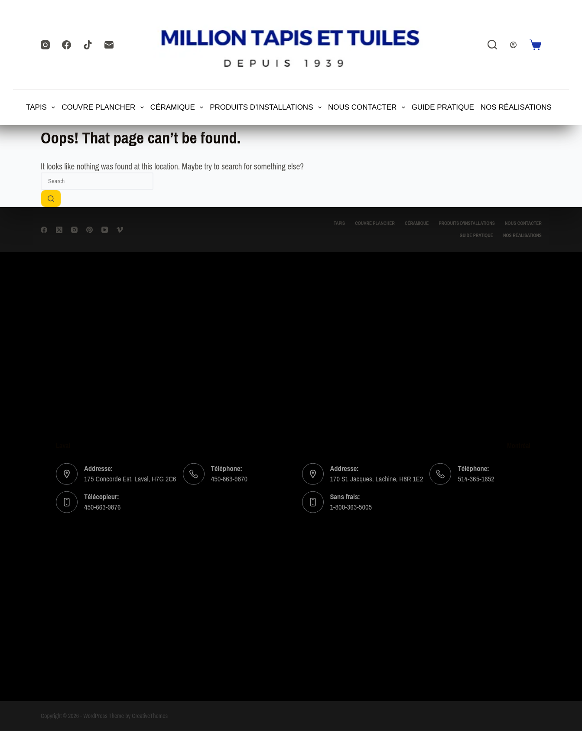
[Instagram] (45, 44)
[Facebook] (66, 44)
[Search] (492, 44)
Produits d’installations (266, 107)
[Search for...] (97, 181)
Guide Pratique (443, 107)
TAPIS (41, 107)
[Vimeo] (120, 229)
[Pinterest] (89, 229)
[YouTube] (104, 229)
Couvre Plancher (103, 107)
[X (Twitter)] (59, 229)
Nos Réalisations (516, 107)
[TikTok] (87, 44)
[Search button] (51, 198)
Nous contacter (367, 107)
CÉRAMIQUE (177, 107)
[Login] (513, 45)
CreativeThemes (150, 716)
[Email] (109, 44)
